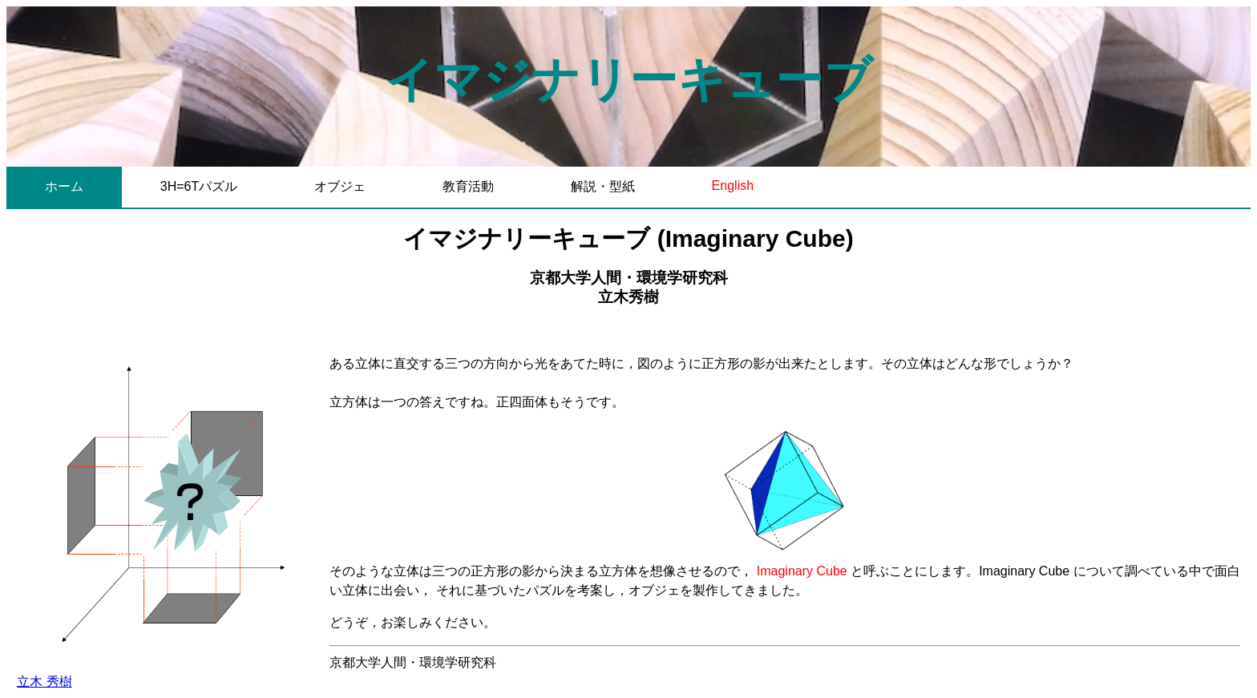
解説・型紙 (603, 186)
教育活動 (468, 186)
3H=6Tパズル (198, 186)
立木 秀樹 (44, 681)
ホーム (64, 186)
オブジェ (340, 186)
